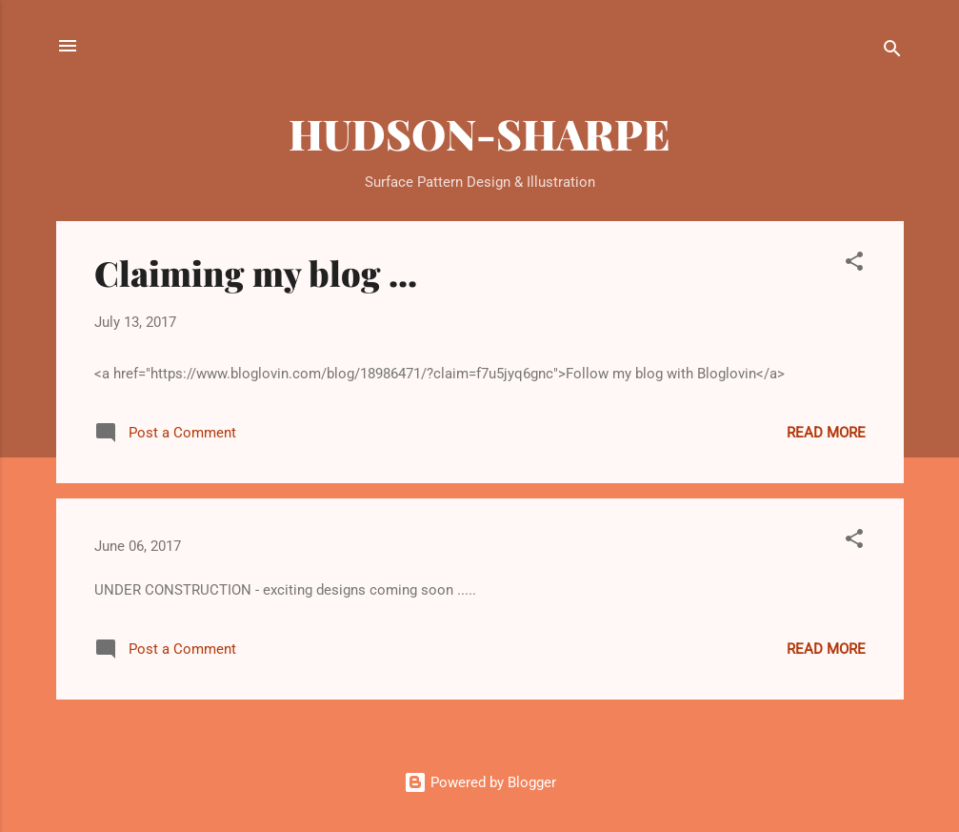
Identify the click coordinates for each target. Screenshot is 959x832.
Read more (826, 432)
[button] (854, 264)
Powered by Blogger (480, 782)
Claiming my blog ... (255, 272)
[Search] (892, 52)
